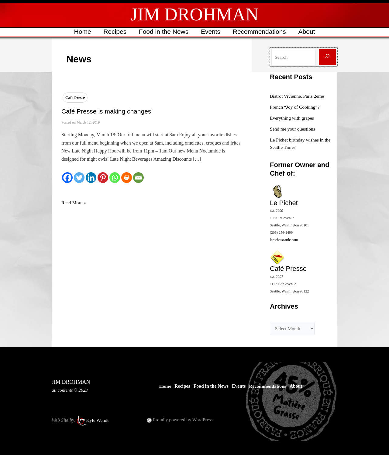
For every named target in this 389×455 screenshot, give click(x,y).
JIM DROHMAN (194, 14)
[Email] (138, 177)
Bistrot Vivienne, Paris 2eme (298, 96)
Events (211, 31)
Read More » (74, 203)
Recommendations (260, 31)
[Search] (327, 57)
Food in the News (163, 31)
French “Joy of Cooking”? (295, 107)
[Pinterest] (103, 177)
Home (81, 31)
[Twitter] (79, 177)
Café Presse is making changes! (107, 111)
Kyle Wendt (97, 419)
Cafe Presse (75, 97)
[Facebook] (67, 177)
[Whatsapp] (114, 177)
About (307, 31)
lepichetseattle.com (284, 239)
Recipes (114, 31)
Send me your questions (293, 128)
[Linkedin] (91, 177)
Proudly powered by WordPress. (184, 419)
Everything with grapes (292, 118)
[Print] (126, 177)
